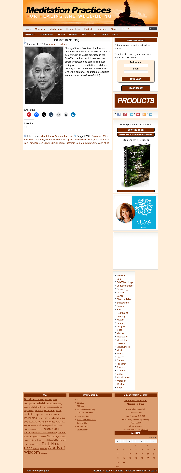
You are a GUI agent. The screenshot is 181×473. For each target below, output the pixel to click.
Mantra (120, 333)
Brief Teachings (125, 282)
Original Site (82, 423)
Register (80, 402)
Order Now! (135, 191)
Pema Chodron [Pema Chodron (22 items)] (40, 436)
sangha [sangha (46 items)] (62, 439)
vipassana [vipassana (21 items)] (43, 449)
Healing (115, 34)
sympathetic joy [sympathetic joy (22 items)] (35, 444)
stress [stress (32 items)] (26, 444)
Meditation (40, 29)
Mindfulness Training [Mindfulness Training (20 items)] (40, 433)
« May (117, 466)
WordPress (143, 470)
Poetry (120, 357)
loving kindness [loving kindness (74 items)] (46, 421)
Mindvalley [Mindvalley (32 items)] (52, 432)
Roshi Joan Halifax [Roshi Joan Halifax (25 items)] (52, 440)
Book (119, 278)
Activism (61, 34)
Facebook (118, 114)
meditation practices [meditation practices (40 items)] (46, 425)
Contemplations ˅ (47, 34)
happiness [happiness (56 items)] (40, 414)
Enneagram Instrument (86, 419)
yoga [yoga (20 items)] (42, 453)
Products (88, 29)
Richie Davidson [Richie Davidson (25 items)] (38, 440)
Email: (135, 68)
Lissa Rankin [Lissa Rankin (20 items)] (32, 422)
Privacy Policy (82, 430)
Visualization (123, 377)
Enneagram (123, 302)
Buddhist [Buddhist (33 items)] (48, 399)
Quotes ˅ (94, 34)
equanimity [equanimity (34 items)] (29, 407)
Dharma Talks (73, 29)
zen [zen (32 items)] (45, 453)
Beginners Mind (100, 136)
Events (105, 34)
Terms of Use (82, 426)
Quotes (59, 136)
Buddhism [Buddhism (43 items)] (39, 399)
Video (120, 374)
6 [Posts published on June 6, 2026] (147, 445)
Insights (121, 326)
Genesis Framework (125, 470)
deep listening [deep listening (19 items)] (57, 404)
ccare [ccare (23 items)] (55, 400)
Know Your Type (83, 416)
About (114, 29)
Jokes (119, 329)
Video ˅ (84, 34)
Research (73, 34)
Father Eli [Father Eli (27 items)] (38, 407)
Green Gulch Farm (55, 139)
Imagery (121, 323)
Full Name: (135, 62)
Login (79, 399)
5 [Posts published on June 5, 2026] (141, 445)
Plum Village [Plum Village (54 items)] (53, 436)
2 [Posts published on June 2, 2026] (123, 445)
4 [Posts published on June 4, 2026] (135, 445)
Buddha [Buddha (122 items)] (29, 399)
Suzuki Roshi (57, 142)
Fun (119, 309)
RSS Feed (144, 114)
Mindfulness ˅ (30, 34)
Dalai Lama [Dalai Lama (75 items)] (45, 403)
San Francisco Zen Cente (37, 142)
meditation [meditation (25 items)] (32, 425)
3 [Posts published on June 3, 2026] (129, 445)
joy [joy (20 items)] (52, 418)
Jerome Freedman (58, 44)
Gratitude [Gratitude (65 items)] (49, 410)
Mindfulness (56, 29)
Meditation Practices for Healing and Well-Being (55, 10)
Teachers (101, 29)
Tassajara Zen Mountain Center (81, 142)
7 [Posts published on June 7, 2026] (153, 445)
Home (28, 29)
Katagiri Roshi (101, 139)
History (120, 319)
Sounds (121, 367)
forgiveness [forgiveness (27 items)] (29, 410)
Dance (120, 295)
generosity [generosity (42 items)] (39, 410)
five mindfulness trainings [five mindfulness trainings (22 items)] (52, 407)
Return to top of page (38, 470)
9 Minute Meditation (85, 413)
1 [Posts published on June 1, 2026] (117, 445)
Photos (120, 353)
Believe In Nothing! (67, 40)
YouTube (138, 114)
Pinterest (125, 114)
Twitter (131, 114)
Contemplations (125, 285)
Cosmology (123, 289)
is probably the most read (79, 139)
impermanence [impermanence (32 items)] (52, 414)
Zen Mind (104, 142)
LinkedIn (150, 114)
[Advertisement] (147, 10)
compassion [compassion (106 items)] (31, 403)
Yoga (119, 387)
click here (144, 429)
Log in (153, 470)
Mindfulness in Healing (86, 409)
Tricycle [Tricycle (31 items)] (36, 448)
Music (120, 350)
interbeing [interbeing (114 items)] (30, 418)
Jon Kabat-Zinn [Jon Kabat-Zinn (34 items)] (43, 418)
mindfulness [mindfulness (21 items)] (38, 429)
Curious (121, 292)
